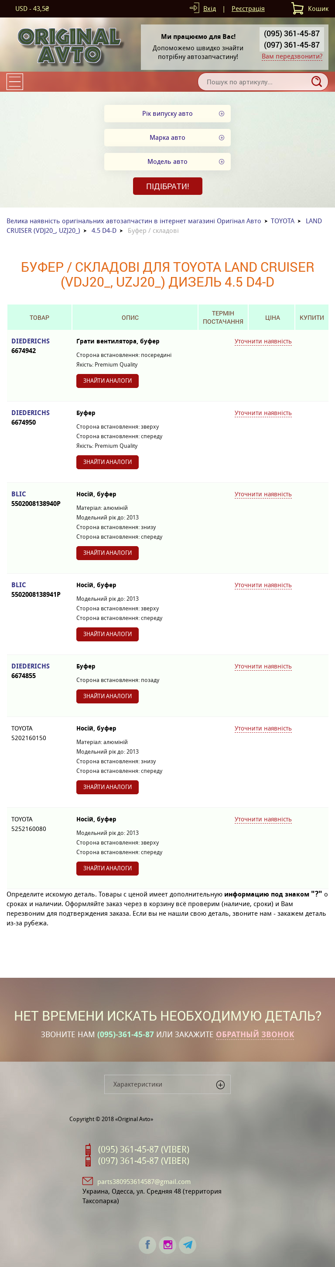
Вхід (209, 8)
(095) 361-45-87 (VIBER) (143, 1149)
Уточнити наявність (263, 341)
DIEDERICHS (39, 346)
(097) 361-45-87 (292, 44)
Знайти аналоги (107, 380)
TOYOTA (282, 221)
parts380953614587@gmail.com (144, 1181)
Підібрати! (167, 186)
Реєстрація (248, 8)
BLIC (39, 499)
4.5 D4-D (104, 230)
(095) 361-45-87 (292, 33)
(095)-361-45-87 (125, 1034)
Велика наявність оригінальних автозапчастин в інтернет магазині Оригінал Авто (134, 221)
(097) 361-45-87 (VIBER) (143, 1161)
